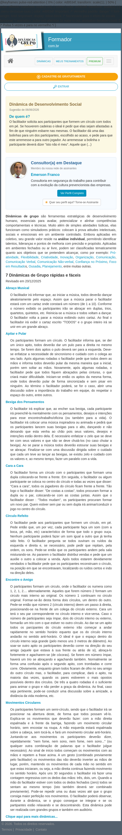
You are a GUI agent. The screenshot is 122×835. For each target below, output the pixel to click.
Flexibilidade (30, 257)
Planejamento (52, 266)
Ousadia (34, 266)
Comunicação (106, 257)
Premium (95, 61)
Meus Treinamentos (70, 61)
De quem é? (19, 116)
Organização (84, 257)
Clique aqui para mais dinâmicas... (32, 816)
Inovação (66, 257)
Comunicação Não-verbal (55, 262)
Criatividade (49, 257)
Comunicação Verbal (20, 262)
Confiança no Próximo (91, 262)
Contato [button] (41, 829)
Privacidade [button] (23, 829)
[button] (61, 76)
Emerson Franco (45, 175)
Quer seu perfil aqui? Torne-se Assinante (71, 202)
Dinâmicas (44, 61)
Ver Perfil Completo (72, 193)
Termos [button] (7, 829)
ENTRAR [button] (61, 87)
